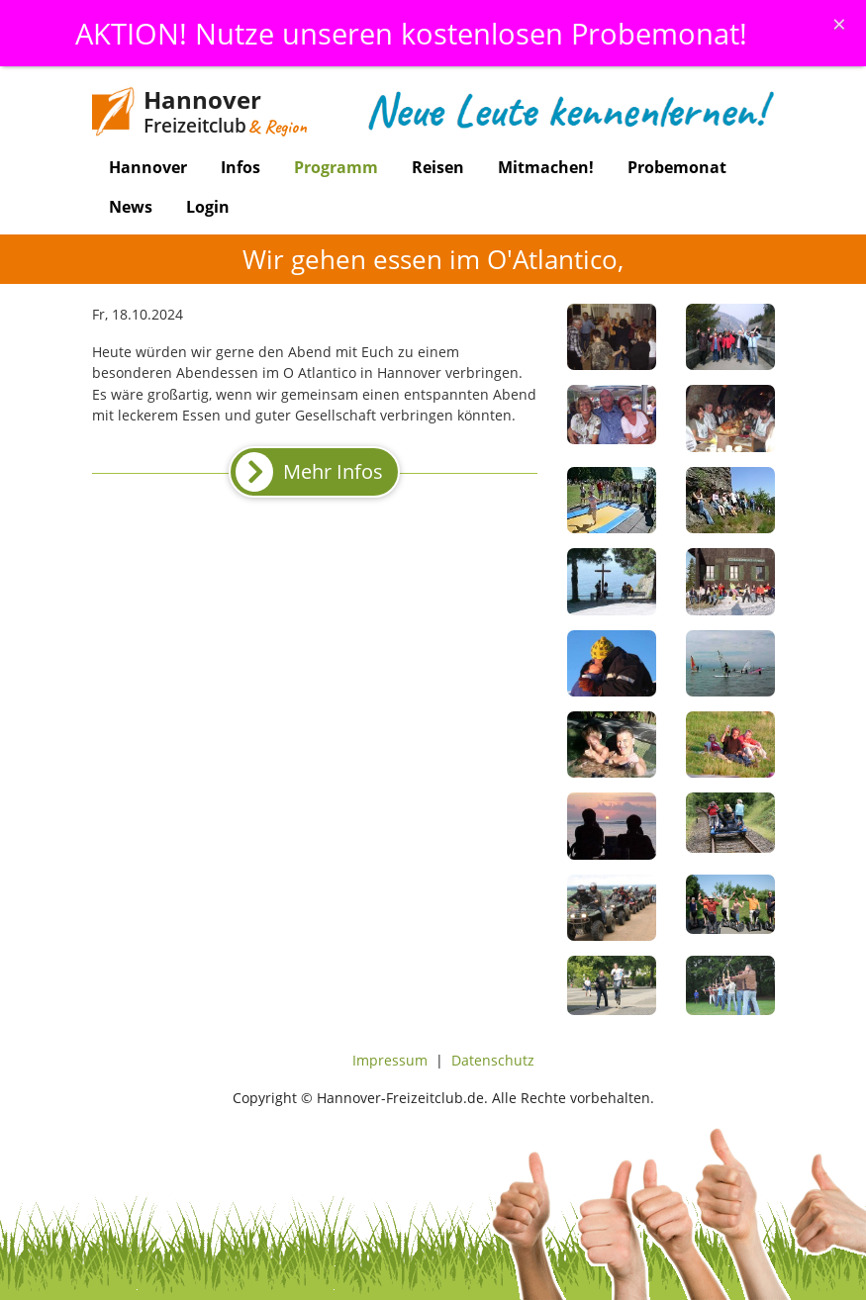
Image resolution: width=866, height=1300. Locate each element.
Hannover (148, 167)
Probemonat (676, 167)
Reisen (438, 167)
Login (208, 207)
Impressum (390, 1060)
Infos (240, 167)
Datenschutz (492, 1060)
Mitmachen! (546, 167)
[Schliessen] (839, 23)
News (130, 207)
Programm (336, 167)
